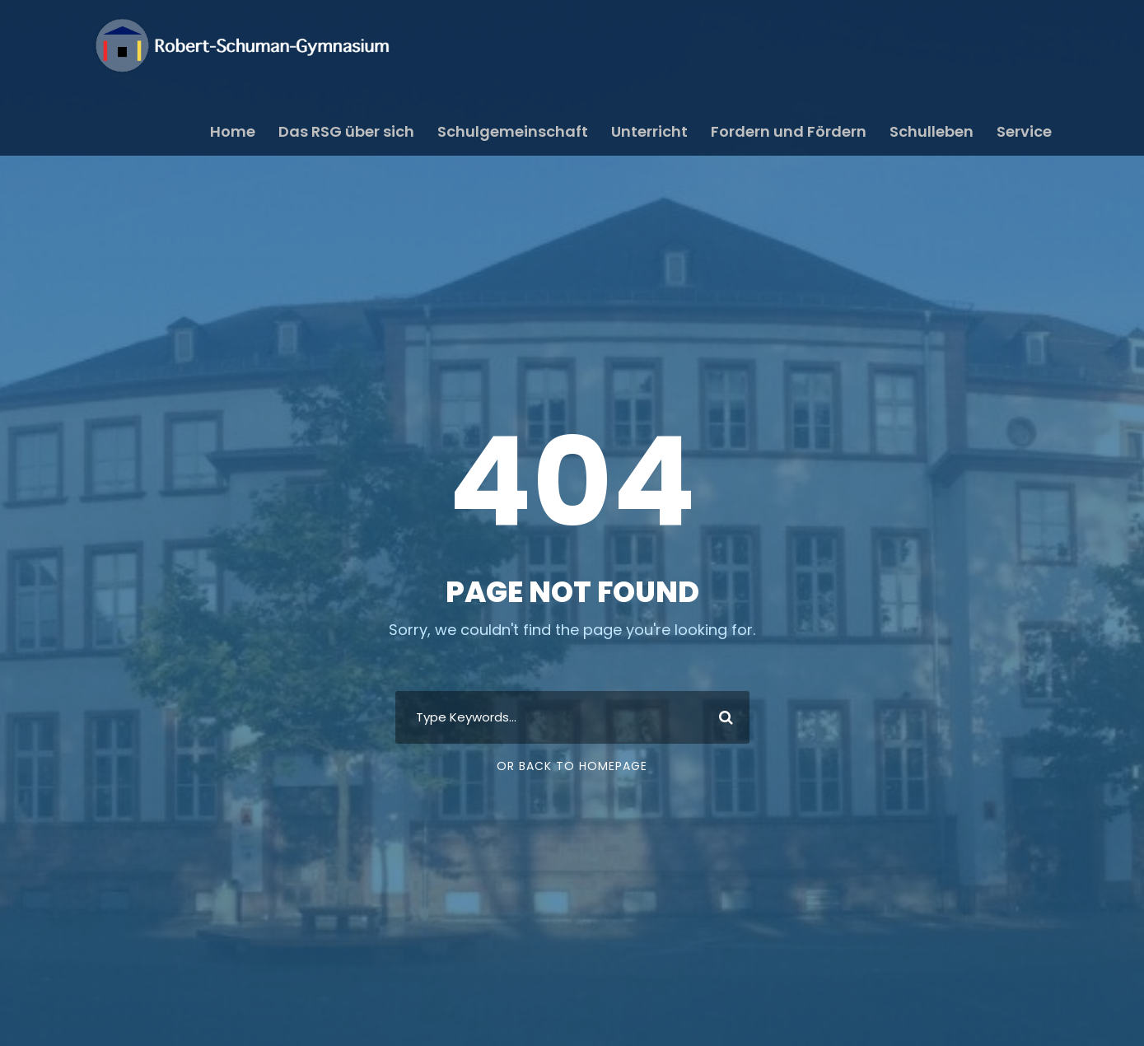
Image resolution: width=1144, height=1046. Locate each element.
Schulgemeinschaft (512, 131)
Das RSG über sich (346, 131)
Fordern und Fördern (788, 131)
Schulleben (932, 131)
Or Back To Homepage (572, 766)
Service (1024, 131)
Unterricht (649, 131)
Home (232, 131)
